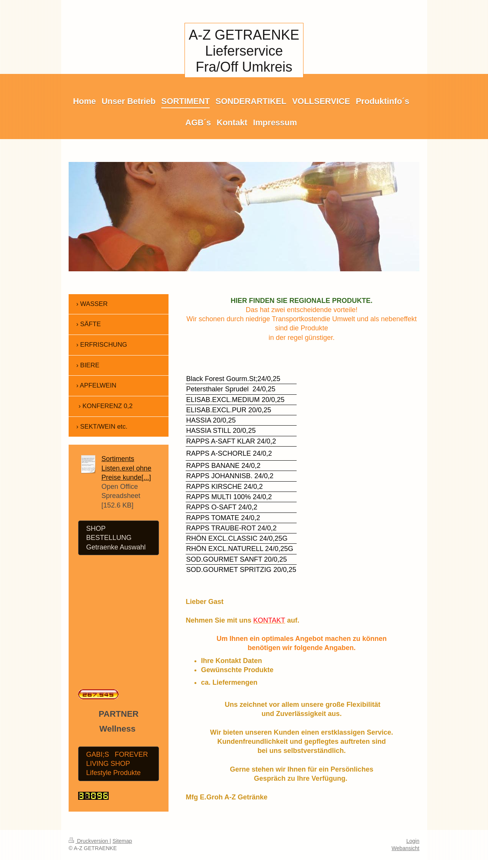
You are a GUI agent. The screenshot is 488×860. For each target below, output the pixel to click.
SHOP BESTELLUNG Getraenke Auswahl (116, 538)
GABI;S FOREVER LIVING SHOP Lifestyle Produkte (117, 764)
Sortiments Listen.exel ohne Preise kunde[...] (126, 468)
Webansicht (405, 848)
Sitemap (122, 841)
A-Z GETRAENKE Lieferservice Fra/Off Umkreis (244, 51)
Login (412, 841)
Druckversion (89, 841)
